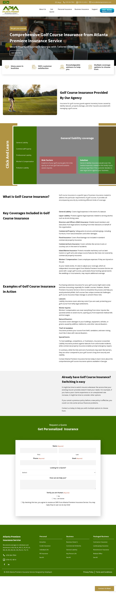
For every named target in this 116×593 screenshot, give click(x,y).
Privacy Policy (88, 572)
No (59, 496)
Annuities (42, 542)
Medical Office (97, 553)
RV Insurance (43, 553)
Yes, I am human (58, 498)
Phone (38, 458)
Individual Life (44, 550)
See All (41, 557)
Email (77, 458)
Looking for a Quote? (58, 468)
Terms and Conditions (104, 572)
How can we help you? (58, 478)
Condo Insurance (44, 546)
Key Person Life (71, 553)
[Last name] (77, 450)
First (38, 454)
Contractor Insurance (100, 542)
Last (77, 454)
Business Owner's (72, 542)
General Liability (71, 550)
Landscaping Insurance (100, 546)
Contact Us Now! (104, 588)
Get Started (16, 53)
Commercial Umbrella (73, 546)
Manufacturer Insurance (101, 550)
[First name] (38, 450)
